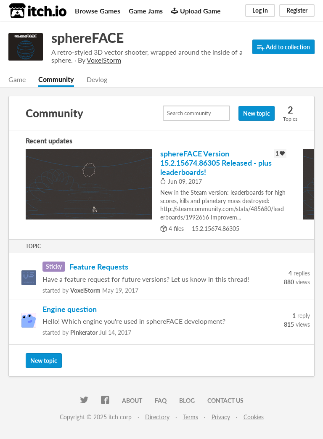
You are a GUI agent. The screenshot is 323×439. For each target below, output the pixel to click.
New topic (256, 113)
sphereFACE (87, 37)
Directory (157, 416)
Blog (187, 400)
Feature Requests (98, 266)
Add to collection (283, 47)
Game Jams (146, 11)
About (132, 400)
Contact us (225, 400)
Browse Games (97, 11)
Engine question (69, 309)
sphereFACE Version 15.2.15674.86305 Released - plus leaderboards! (216, 163)
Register (296, 10)
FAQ (161, 400)
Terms (190, 416)
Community (56, 79)
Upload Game (196, 11)
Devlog (97, 79)
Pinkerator (84, 332)
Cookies (254, 416)
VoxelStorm (85, 290)
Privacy (221, 416)
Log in (260, 10)
